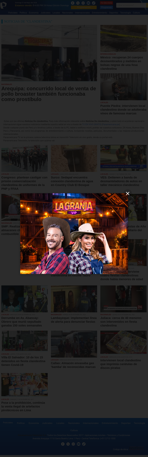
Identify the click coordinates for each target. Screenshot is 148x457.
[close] (127, 193)
